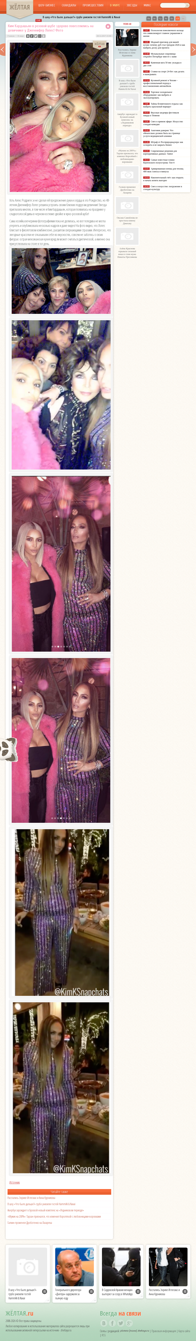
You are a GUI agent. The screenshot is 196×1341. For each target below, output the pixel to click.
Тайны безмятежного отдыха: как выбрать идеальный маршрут (163, 105)
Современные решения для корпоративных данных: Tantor (160, 152)
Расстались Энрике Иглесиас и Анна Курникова (31, 1198)
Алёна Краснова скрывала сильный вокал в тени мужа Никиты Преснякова (127, 252)
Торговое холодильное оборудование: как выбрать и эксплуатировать (157, 95)
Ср (160, 18)
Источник (14, 1182)
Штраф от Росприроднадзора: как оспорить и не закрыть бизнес (163, 143)
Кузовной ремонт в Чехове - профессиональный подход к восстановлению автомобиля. (160, 83)
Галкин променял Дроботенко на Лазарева (30, 1223)
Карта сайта (184, 1331)
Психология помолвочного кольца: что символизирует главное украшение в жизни (163, 33)
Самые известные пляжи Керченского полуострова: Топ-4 (159, 161)
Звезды (132, 5)
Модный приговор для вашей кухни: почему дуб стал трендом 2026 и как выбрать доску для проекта (164, 45)
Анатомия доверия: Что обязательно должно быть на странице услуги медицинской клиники (161, 133)
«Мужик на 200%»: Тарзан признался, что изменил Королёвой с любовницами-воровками (54, 1216)
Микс (147, 5)
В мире (115, 5)
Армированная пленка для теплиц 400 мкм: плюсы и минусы (163, 170)
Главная (11, 36)
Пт (172, 18)
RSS (104, 1335)
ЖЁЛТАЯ (20, 7)
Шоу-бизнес (46, 5)
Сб (177, 18)
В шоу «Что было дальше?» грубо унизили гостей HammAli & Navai (81, 17)
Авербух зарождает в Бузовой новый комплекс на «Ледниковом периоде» (46, 1210)
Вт (154, 18)
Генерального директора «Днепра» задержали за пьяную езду (68, 1294)
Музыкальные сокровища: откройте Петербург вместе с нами (160, 55)
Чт (166, 18)
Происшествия (93, 5)
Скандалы (69, 5)
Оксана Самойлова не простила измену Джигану (127, 220)
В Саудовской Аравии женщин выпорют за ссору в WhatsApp (117, 1292)
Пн (148, 18)
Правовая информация (164, 1331)
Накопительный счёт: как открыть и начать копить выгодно (163, 179)
